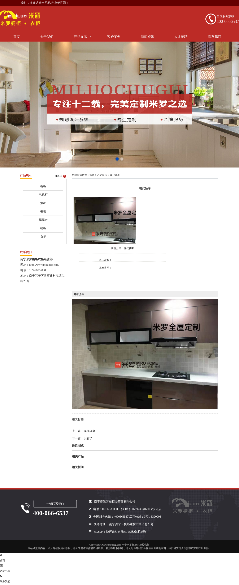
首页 (16, 36)
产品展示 (80, 36)
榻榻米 (43, 219)
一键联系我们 (55, 503)
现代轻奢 (115, 175)
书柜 (43, 211)
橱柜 (43, 186)
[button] (117, 159)
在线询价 (91, 282)
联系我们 (214, 36)
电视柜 (43, 194)
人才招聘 (181, 36)
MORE (60, 176)
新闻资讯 (147, 36)
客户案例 (114, 36)
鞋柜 (43, 228)
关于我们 (46, 36)
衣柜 (43, 236)
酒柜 (43, 203)
